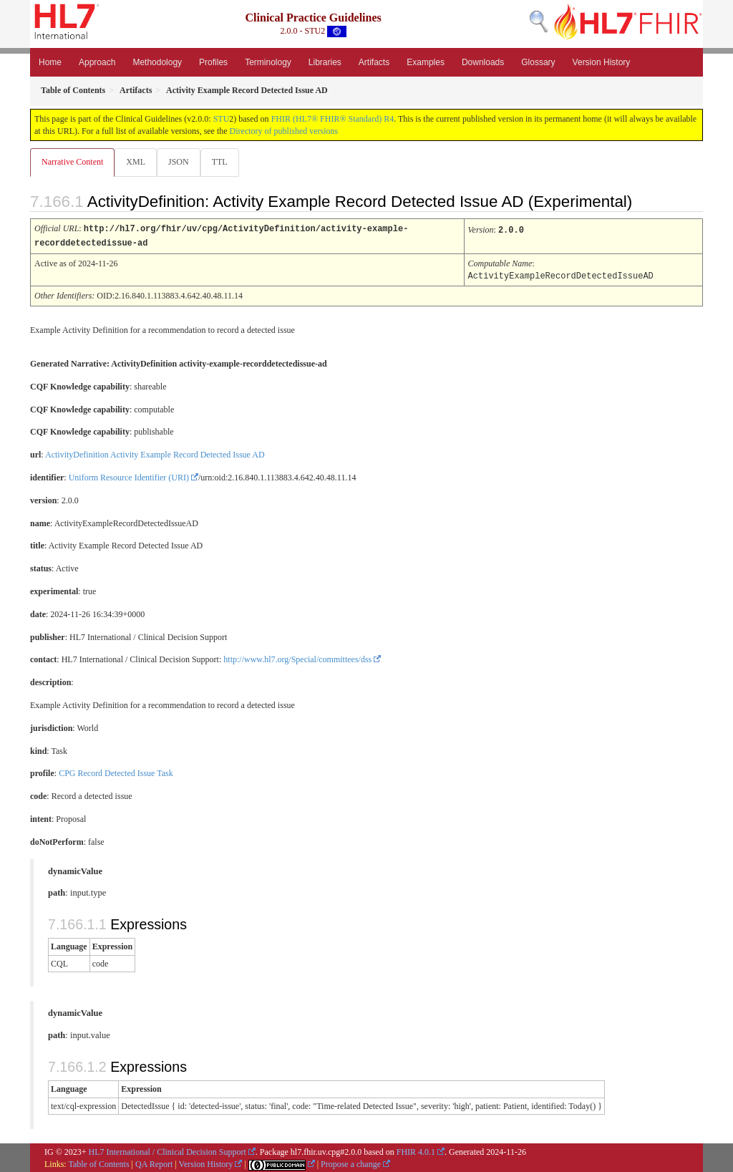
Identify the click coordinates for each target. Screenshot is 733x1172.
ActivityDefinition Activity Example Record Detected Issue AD (155, 453)
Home (50, 62)
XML (137, 162)
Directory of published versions (284, 131)
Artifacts (374, 62)
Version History (602, 62)
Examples (426, 62)
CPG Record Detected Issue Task (116, 772)
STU (221, 119)
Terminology (268, 62)
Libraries (325, 62)
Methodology (157, 62)
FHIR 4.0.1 (416, 1151)
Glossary (538, 62)
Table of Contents (98, 1163)
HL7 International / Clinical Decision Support (167, 1151)
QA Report (154, 1163)
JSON (181, 162)
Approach (97, 62)
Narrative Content (72, 162)
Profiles (213, 62)
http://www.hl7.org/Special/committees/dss (297, 658)
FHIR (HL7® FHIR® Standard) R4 (332, 119)
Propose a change (351, 1163)
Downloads (483, 62)
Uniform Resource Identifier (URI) (129, 476)
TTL (224, 162)
